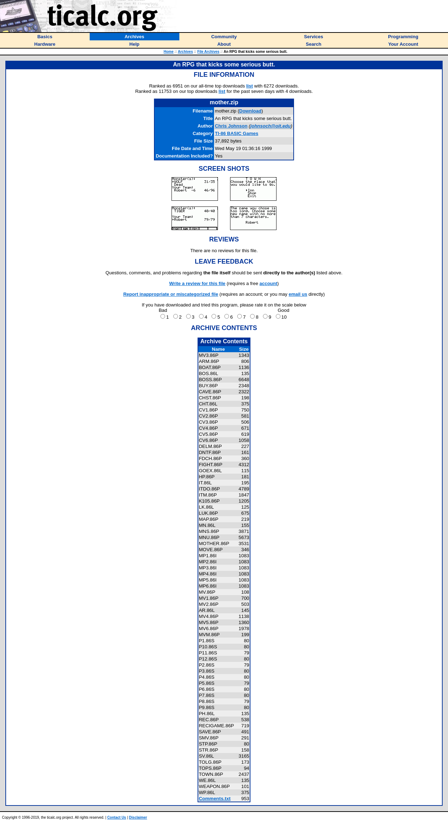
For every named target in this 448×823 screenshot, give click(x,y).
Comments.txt (214, 798)
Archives (185, 52)
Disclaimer (138, 817)
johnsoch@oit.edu (270, 126)
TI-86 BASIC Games (236, 133)
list (249, 86)
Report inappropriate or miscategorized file (170, 294)
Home (169, 52)
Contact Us (116, 817)
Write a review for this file (197, 283)
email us (298, 294)
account (268, 283)
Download (250, 111)
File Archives (208, 52)
